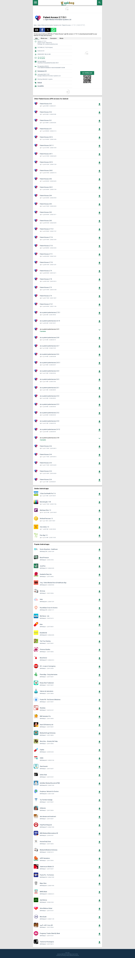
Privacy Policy (65, 955)
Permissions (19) (42, 71)
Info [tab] (36, 38)
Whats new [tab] (44, 38)
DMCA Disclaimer (74, 955)
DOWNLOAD (87, 73)
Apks (35, 25)
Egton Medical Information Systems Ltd (58, 19)
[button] (36, 30)
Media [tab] (61, 38)
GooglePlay (41, 86)
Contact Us (59, 955)
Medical (40, 82)
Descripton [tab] (53, 38)
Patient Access (66, 25)
